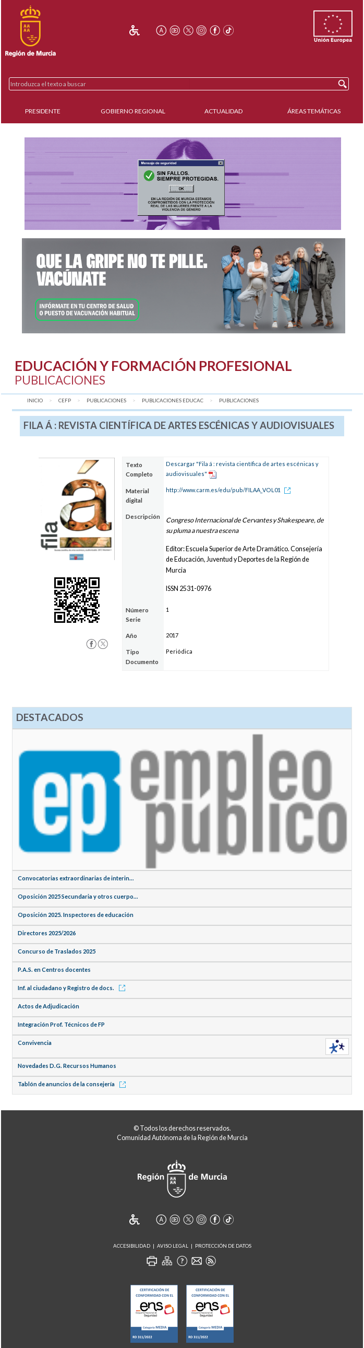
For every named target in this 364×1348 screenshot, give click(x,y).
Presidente (42, 111)
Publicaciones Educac (172, 400)
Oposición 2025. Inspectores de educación (76, 914)
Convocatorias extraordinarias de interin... (76, 878)
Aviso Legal (172, 1246)
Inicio (35, 400)
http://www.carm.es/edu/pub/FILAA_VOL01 (230, 489)
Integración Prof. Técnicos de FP (61, 1024)
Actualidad (223, 111)
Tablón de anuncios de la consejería (73, 1083)
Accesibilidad (131, 1246)
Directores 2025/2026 (47, 932)
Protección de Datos (223, 1246)
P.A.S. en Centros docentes (54, 969)
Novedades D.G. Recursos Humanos (67, 1065)
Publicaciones (106, 400)
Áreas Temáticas (314, 111)
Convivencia (35, 1042)
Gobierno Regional (133, 111)
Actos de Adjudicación (48, 1006)
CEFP (64, 400)
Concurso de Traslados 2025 (56, 951)
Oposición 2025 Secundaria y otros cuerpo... (78, 896)
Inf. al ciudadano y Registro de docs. (73, 987)
